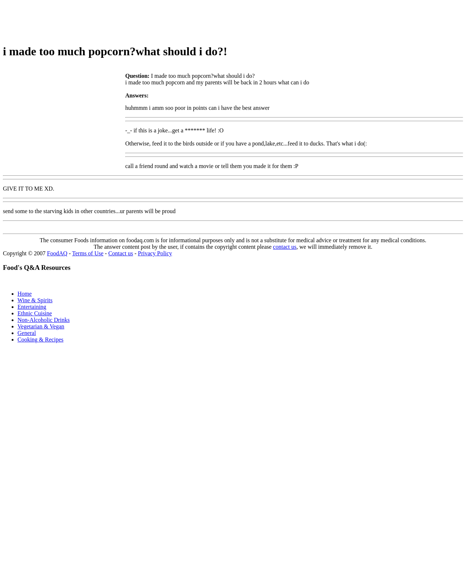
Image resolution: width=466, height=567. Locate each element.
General (26, 333)
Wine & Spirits (34, 300)
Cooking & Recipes (40, 339)
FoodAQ (57, 253)
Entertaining (31, 307)
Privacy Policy (155, 253)
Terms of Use (87, 253)
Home (24, 294)
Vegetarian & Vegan (40, 326)
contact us (284, 247)
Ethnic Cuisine (34, 313)
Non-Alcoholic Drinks (43, 320)
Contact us (120, 253)
